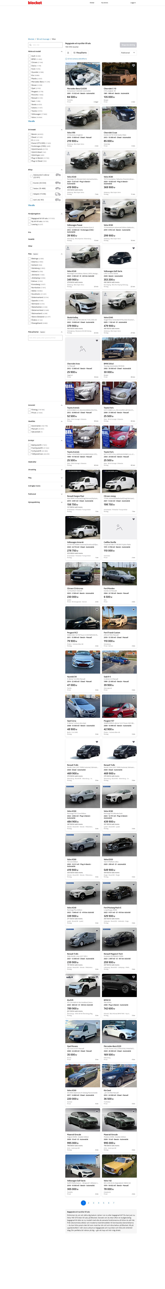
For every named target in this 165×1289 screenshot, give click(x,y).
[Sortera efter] (128, 53)
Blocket (31, 39)
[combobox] (45, 45)
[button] (68, 53)
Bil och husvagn (43, 39)
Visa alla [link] (31, 121)
